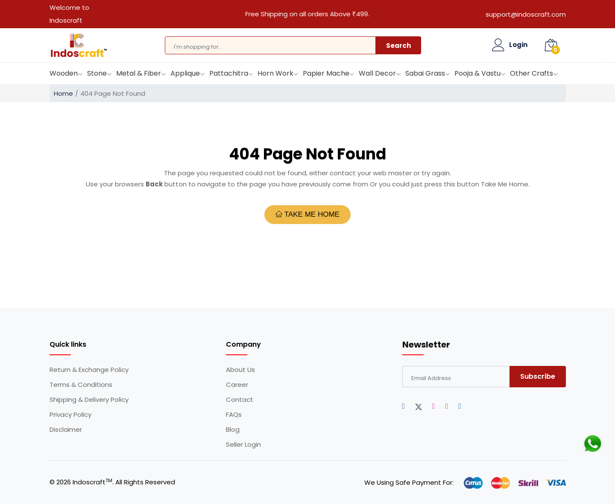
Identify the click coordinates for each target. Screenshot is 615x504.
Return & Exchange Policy (89, 369)
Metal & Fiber (138, 73)
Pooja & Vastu (477, 73)
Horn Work (275, 73)
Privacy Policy (70, 414)
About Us (240, 369)
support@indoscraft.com (526, 14)
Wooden (64, 73)
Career (237, 384)
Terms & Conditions (81, 384)
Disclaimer (66, 429)
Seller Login (243, 444)
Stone (97, 73)
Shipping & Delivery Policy (89, 399)
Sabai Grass (425, 73)
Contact (239, 399)
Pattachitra (228, 73)
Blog (233, 429)
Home (63, 93)
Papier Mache (326, 73)
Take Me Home (307, 214)
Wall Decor (377, 73)
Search (398, 45)
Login (518, 45)
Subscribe (537, 376)
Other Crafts (531, 73)
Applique (185, 73)
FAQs (234, 414)
